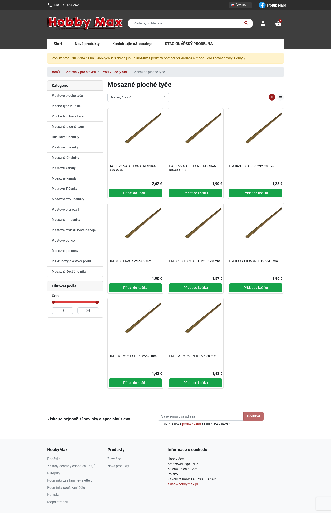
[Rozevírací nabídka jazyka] (240, 5)
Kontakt (53, 495)
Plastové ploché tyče (67, 96)
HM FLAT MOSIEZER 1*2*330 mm (192, 356)
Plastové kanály (64, 168)
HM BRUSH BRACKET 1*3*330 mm (253, 261)
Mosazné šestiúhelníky (69, 271)
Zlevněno (114, 459)
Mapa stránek (57, 502)
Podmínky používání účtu (66, 488)
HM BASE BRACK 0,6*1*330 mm (251, 166)
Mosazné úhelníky (65, 158)
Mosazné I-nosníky (66, 220)
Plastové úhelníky (65, 147)
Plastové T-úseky (64, 189)
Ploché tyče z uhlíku (67, 106)
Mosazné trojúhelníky (68, 199)
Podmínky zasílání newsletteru (70, 480)
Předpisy (53, 473)
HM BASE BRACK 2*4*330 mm (130, 261)
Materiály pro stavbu (80, 72)
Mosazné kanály (64, 178)
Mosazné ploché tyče (68, 127)
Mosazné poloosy (65, 251)
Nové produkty (118, 466)
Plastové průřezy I (65, 209)
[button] (278, 23)
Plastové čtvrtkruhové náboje (74, 230)
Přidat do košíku (135, 193)
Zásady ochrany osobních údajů (71, 466)
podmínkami (191, 424)
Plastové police (63, 240)
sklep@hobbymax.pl (183, 484)
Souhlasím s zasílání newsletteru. (197, 424)
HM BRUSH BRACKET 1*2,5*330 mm (194, 261)
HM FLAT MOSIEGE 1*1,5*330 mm (133, 356)
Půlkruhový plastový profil (71, 261)
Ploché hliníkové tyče (68, 116)
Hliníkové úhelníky (65, 137)
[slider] (53, 302)
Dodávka (54, 459)
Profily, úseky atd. (115, 72)
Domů (55, 72)
